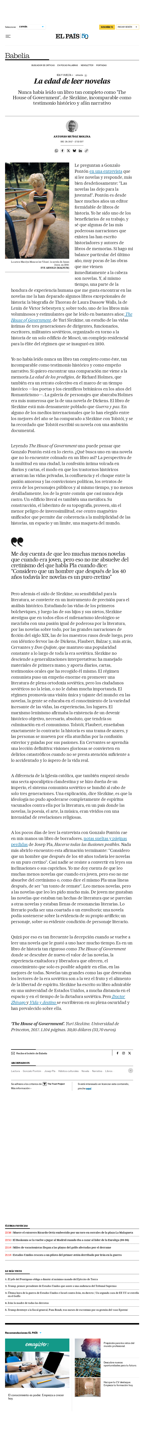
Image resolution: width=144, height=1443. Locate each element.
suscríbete (107, 27)
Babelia (17, 55)
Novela (85, 1071)
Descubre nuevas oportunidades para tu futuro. (120, 1364)
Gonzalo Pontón (32, 1071)
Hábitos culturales (68, 1071)
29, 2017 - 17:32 (72, 141)
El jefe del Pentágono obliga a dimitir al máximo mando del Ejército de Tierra (53, 1279)
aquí (88, 1088)
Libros (108, 1071)
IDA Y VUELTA (64, 75)
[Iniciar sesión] (127, 27)
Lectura (15, 1071)
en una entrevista (105, 171)
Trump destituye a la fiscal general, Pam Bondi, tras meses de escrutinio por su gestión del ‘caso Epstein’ (68, 1309)
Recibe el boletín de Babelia (31, 1053)
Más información (21, 1088)
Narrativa (97, 1071)
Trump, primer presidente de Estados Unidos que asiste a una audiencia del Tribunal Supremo (62, 1285)
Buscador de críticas (43, 65)
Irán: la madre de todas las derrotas (28, 1302)
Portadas (101, 65)
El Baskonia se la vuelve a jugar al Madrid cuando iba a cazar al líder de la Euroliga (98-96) (71, 1240)
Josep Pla (49, 1071)
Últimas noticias (16, 1225)
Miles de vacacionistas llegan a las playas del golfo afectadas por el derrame (62, 1247)
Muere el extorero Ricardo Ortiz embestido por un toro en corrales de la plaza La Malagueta (73, 1232)
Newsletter (87, 65)
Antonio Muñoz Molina (72, 136)
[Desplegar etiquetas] (130, 1070)
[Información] (85, 75)
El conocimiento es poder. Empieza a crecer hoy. (36, 1396)
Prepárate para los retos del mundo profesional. (119, 1344)
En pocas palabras (67, 65)
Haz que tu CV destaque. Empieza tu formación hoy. (118, 1384)
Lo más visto (13, 1271)
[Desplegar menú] (8, 36)
